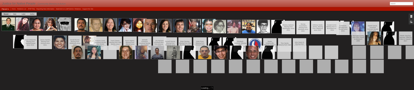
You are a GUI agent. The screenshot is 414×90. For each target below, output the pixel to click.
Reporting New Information (45, 9)
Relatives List (21, 9)
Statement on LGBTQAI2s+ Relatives (68, 9)
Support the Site (87, 9)
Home (14, 9)
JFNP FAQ (31, 9)
